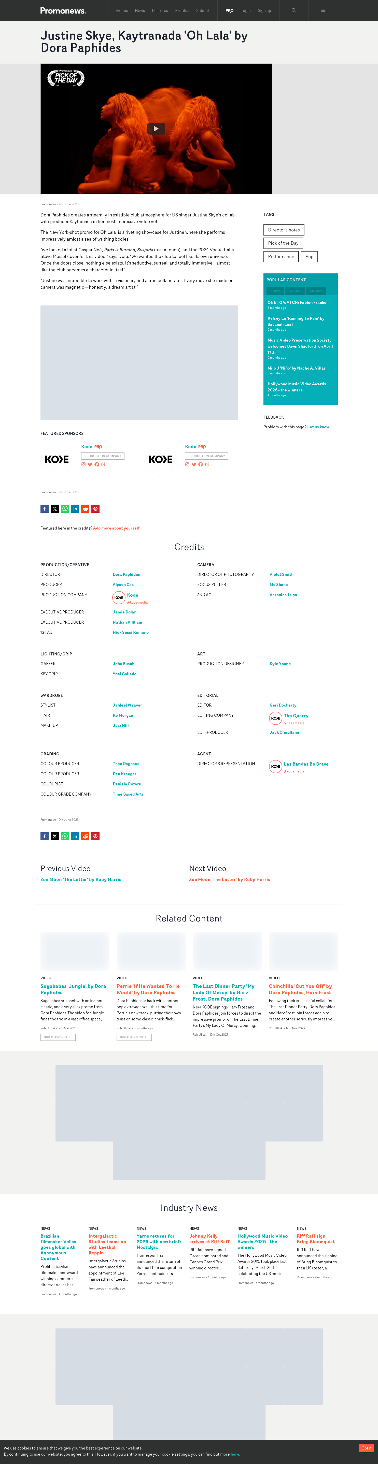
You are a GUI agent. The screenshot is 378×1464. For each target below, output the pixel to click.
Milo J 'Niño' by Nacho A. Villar (297, 368)
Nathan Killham (127, 622)
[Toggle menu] (323, 10)
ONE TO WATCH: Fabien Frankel (298, 302)
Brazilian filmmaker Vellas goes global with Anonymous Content (58, 1208)
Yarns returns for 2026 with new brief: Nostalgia (159, 1203)
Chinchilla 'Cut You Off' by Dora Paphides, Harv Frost (300, 950)
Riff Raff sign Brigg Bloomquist (316, 1200)
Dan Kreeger (124, 774)
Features (160, 10)
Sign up (264, 10)
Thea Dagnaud (126, 763)
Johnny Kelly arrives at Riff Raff (209, 1200)
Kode (86, 446)
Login (246, 10)
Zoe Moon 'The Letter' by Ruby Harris (80, 879)
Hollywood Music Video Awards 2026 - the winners (297, 387)
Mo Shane (279, 584)
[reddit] (85, 509)
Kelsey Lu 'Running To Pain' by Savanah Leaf (296, 321)
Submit (202, 10)
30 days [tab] (295, 291)
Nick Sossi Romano (131, 632)
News (140, 10)
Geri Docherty (283, 705)
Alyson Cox (123, 584)
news (45, 1189)
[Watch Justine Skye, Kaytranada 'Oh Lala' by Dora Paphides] (156, 129)
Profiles (182, 10)
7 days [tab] (275, 291)
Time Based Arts (128, 794)
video (45, 939)
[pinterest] (95, 509)
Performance (281, 256)
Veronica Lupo (283, 595)
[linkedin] (75, 509)
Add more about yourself (116, 528)
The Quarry (296, 715)
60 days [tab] (316, 291)
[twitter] (55, 509)
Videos (122, 10)
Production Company (103, 456)
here (235, 1454)
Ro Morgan (123, 715)
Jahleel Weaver (127, 705)
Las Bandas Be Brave (306, 763)
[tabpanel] (300, 350)
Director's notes (284, 229)
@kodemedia (137, 602)
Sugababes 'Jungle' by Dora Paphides (73, 950)
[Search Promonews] (294, 10)
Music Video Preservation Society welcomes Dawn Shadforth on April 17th (300, 346)
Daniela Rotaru (127, 784)
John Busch (123, 664)
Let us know (318, 427)
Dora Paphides (126, 574)
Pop (309, 256)
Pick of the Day (283, 243)
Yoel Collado (124, 674)
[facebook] (44, 509)
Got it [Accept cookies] (366, 1448)
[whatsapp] (65, 509)
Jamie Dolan (124, 612)
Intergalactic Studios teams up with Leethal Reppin (107, 1206)
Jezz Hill (121, 725)
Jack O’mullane (284, 732)
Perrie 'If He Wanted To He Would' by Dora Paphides (148, 950)
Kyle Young (280, 664)
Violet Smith (281, 574)
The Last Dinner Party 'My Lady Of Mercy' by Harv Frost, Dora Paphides (224, 953)
